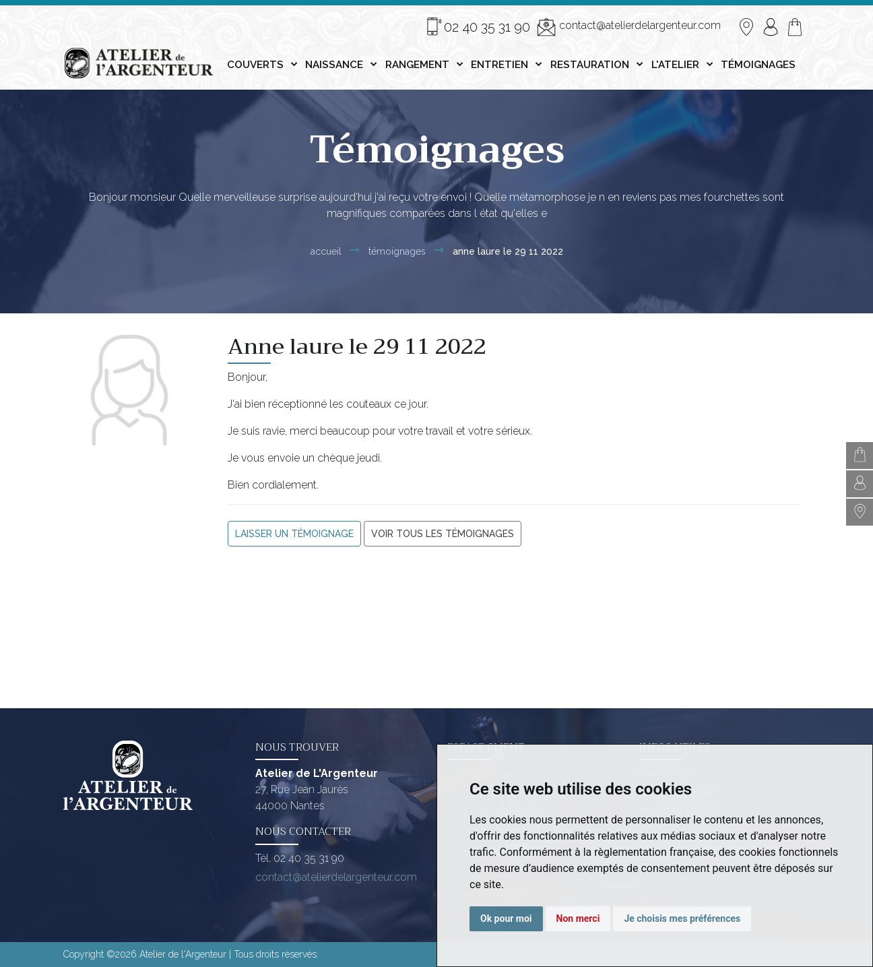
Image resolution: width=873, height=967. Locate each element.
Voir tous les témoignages (442, 533)
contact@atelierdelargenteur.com (629, 27)
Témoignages (397, 251)
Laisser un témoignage (294, 533)
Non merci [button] (578, 918)
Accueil (326, 251)
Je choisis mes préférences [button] (682, 918)
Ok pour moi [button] (506, 918)
